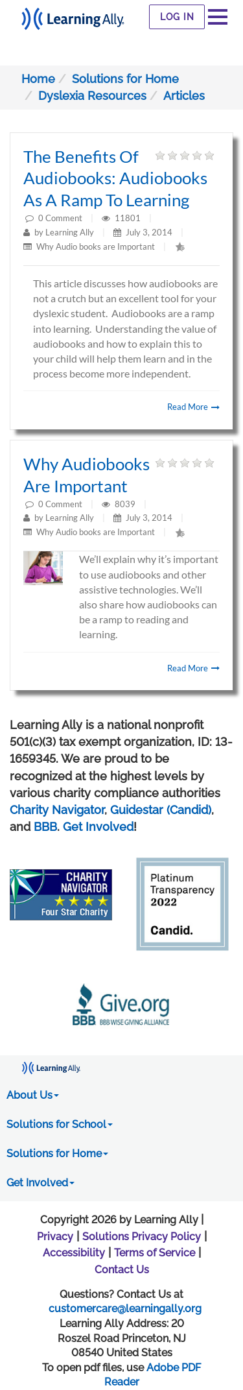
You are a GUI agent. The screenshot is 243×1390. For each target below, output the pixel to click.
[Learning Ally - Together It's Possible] (73, 15)
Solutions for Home (125, 79)
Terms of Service (154, 1253)
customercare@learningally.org (125, 1308)
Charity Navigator (57, 810)
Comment (63, 218)
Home (38, 79)
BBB (45, 826)
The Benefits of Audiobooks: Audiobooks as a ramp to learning (115, 178)
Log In (177, 17)
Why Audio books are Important (95, 246)
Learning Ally (69, 232)
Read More (193, 406)
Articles (184, 95)
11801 (129, 218)
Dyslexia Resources (92, 95)
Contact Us (122, 1270)
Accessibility (74, 1253)
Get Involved (98, 826)
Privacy (55, 1236)
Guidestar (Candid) (160, 810)
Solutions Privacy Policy (141, 1236)
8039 (126, 504)
